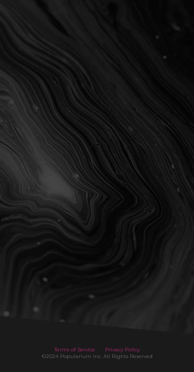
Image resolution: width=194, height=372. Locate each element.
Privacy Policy (122, 349)
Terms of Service (74, 349)
